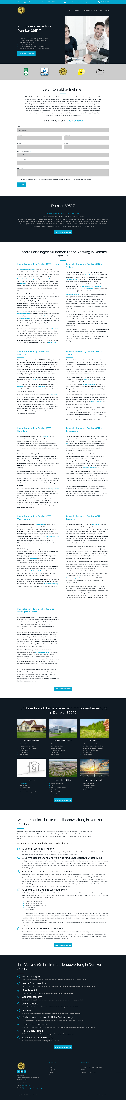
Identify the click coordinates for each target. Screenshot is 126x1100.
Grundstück (34, 379)
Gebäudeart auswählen (23, 151)
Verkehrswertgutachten (73, 578)
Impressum (87, 1095)
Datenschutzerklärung (97, 1095)
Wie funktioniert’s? (86, 10)
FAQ (50, 1075)
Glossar (51, 1072)
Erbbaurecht (23, 783)
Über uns (68, 10)
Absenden (22, 184)
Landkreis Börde (65, 213)
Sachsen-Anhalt (76, 213)
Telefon (66, 143)
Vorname (19, 135)
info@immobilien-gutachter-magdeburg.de (78, 2)
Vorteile (96, 10)
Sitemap (106, 1095)
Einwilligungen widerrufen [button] (88, 1072)
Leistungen (76, 10)
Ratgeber (52, 1070)
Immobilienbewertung (52, 213)
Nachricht (19, 168)
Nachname (67, 135)
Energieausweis (25, 318)
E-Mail (19, 143)
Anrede (19, 126)
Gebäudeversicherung (51, 584)
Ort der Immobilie (21, 160)
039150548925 (104, 2)
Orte (101, 10)
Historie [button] (83, 1070)
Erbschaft (54, 395)
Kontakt (106, 10)
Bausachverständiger (89, 384)
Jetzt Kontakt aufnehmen (26, 53)
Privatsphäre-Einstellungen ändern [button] (91, 1067)
